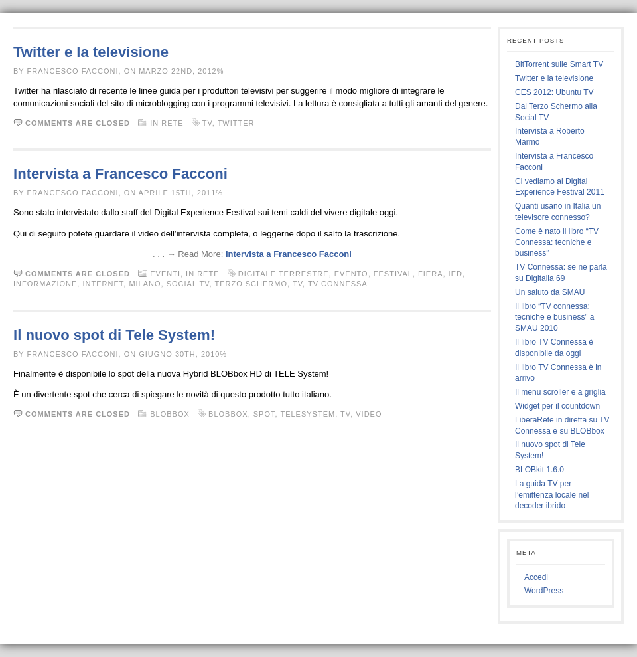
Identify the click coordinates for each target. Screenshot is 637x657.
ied (455, 274)
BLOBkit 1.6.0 (539, 469)
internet (102, 284)
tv (207, 123)
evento (351, 274)
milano (145, 284)
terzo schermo (250, 284)
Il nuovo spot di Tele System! (114, 335)
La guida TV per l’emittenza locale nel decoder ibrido (552, 495)
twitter (236, 123)
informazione (45, 284)
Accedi (536, 577)
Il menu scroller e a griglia (560, 392)
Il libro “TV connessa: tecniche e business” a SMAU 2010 (554, 317)
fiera (430, 274)
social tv (188, 284)
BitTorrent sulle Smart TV (559, 64)
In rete (166, 123)
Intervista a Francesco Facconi (120, 173)
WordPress (543, 590)
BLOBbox (170, 414)
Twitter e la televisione (91, 52)
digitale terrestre (283, 274)
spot (264, 414)
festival (393, 274)
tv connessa (337, 284)
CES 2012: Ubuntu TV (554, 92)
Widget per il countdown (557, 406)
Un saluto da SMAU (550, 292)
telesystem (307, 414)
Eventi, (168, 274)
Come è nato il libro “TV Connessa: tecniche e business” (557, 242)
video (369, 414)
